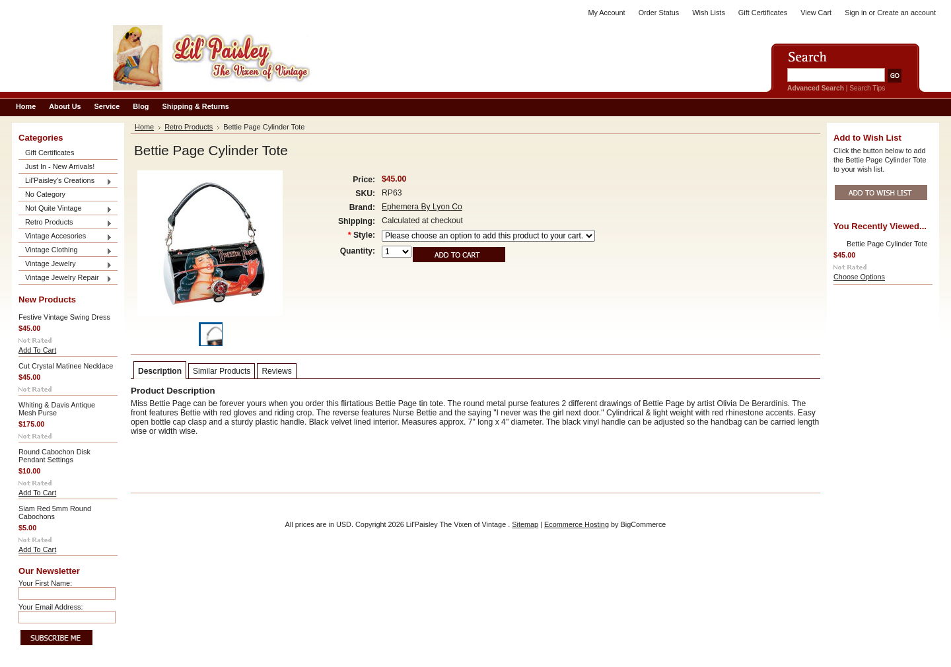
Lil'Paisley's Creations (65, 181)
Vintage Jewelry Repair (65, 278)
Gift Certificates (762, 13)
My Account (606, 13)
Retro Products (65, 223)
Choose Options (859, 277)
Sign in (855, 13)
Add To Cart (37, 350)
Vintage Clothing (65, 251)
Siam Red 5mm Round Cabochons (54, 512)
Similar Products (221, 371)
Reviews (276, 371)
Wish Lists (708, 13)
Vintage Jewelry (65, 264)
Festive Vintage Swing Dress (64, 317)
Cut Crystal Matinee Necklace (65, 366)
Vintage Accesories (65, 237)
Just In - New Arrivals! (59, 166)
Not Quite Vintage (65, 209)
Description (160, 371)
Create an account (906, 13)
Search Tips (867, 88)
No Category (45, 194)
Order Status (659, 13)
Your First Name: (45, 583)
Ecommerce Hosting (576, 524)
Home (144, 127)
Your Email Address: (50, 607)
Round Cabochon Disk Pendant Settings (54, 456)
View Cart (815, 13)
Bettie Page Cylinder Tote (887, 244)
